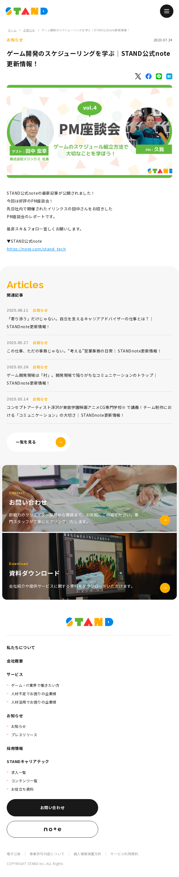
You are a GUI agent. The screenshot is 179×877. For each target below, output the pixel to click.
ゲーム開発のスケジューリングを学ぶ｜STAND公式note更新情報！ (86, 30)
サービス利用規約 (124, 853)
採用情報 (15, 748)
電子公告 (14, 853)
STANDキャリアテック (28, 761)
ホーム (12, 30)
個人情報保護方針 (88, 853)
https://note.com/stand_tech (36, 249)
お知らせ (29, 30)
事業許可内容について (47, 853)
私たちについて (21, 647)
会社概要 (15, 661)
